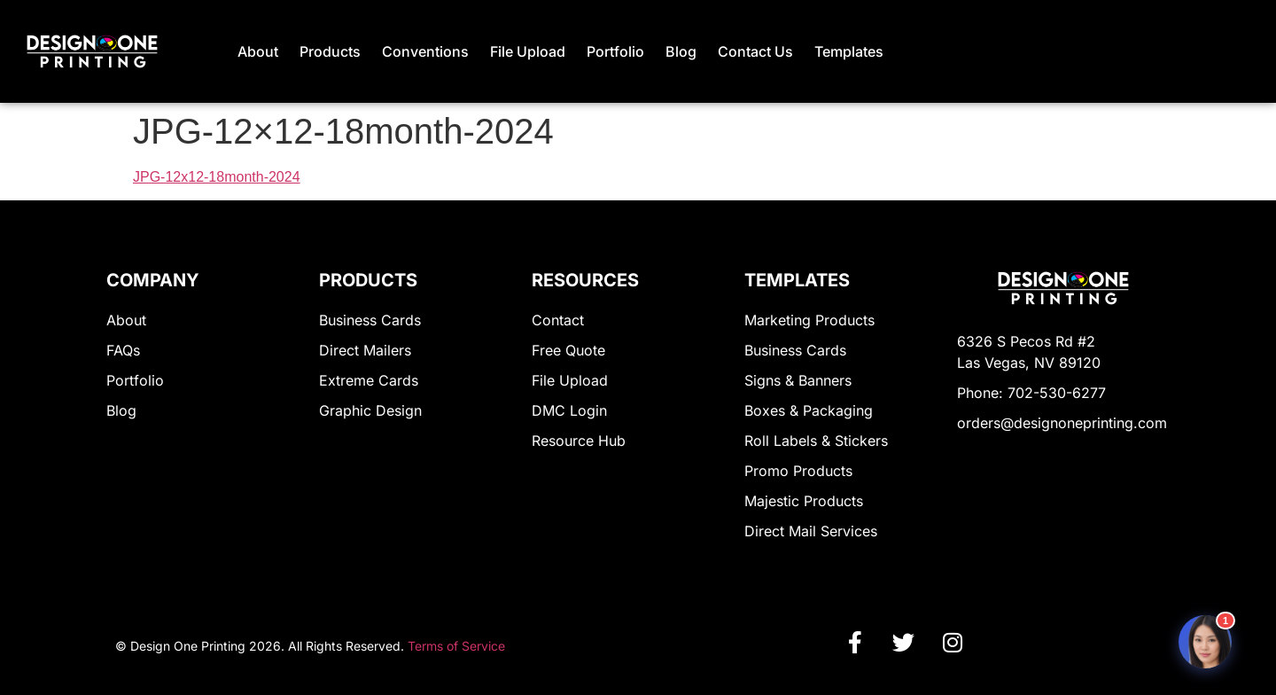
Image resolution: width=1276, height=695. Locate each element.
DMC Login (569, 410)
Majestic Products (803, 501)
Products (330, 51)
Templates (848, 51)
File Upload (527, 51)
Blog (680, 51)
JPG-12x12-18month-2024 (216, 176)
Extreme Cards (368, 380)
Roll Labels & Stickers (816, 440)
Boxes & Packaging (808, 410)
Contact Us (755, 51)
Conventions (425, 51)
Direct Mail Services (810, 531)
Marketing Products (809, 320)
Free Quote (568, 350)
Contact (558, 320)
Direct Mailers (365, 350)
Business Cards (370, 320)
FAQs (123, 350)
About (257, 51)
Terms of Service (456, 645)
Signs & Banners (798, 380)
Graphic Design (370, 410)
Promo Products (798, 471)
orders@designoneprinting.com (1062, 423)
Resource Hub (579, 440)
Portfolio (615, 51)
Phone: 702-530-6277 (1031, 393)
